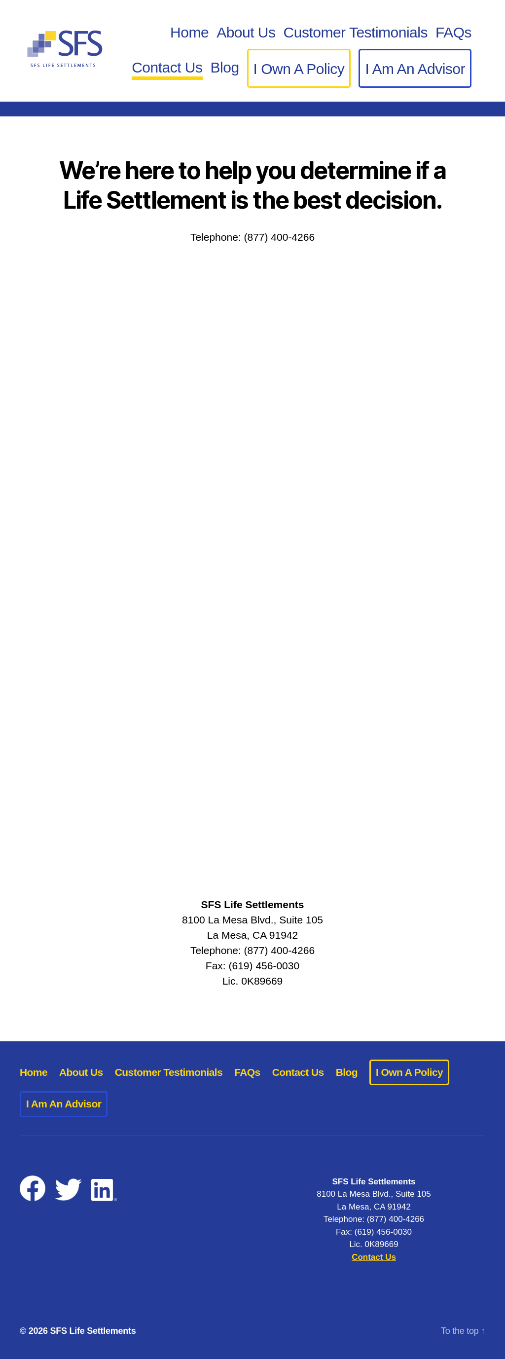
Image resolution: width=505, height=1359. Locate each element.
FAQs (453, 32)
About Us (245, 32)
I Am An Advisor (415, 69)
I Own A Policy (299, 69)
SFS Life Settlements (93, 1331)
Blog (225, 67)
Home (189, 32)
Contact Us (167, 67)
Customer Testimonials (356, 32)
